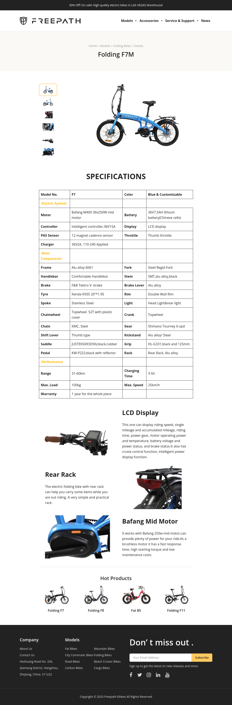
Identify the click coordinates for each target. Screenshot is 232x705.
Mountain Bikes (104, 649)
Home (93, 46)
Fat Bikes (71, 649)
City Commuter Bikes (79, 655)
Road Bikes (72, 661)
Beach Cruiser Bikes (107, 661)
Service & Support (182, 20)
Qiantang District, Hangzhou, (39, 668)
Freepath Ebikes (115, 697)
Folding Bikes (122, 46)
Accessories (151, 20)
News (205, 20)
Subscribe (202, 657)
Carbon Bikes (74, 668)
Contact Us (27, 655)
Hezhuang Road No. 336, (36, 661)
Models (129, 20)
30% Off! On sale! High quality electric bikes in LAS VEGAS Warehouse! (116, 5)
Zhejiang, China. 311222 (36, 674)
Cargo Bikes (102, 668)
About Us (26, 649)
